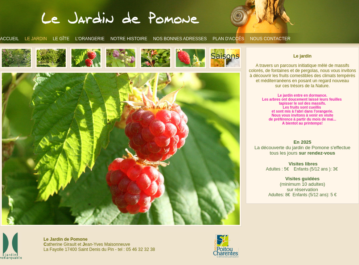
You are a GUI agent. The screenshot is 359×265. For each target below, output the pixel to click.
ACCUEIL (9, 38)
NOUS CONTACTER (270, 38)
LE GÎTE (61, 38)
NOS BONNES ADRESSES (180, 38)
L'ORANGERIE (89, 38)
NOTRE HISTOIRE (128, 38)
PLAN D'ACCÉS (228, 38)
